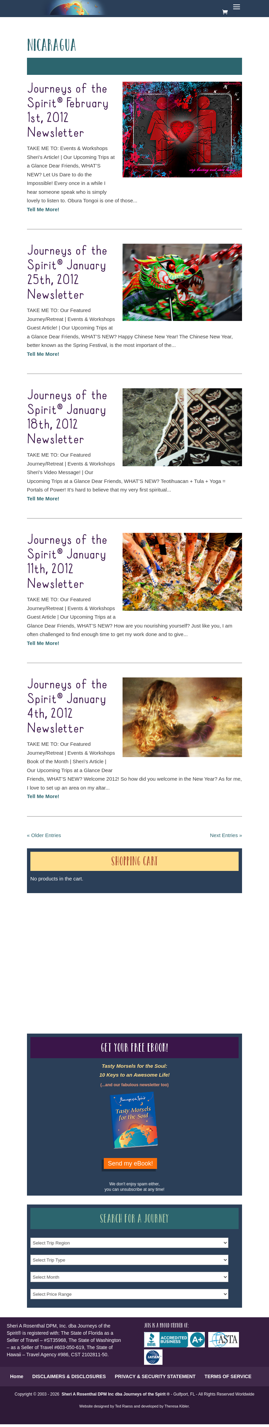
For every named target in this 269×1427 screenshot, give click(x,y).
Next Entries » (226, 835)
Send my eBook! (130, 1163)
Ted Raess (124, 1406)
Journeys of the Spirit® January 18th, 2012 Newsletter (67, 417)
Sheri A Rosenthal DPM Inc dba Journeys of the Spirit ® (115, 1394)
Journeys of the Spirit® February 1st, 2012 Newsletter (68, 111)
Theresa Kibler (177, 1406)
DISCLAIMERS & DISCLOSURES (69, 1376)
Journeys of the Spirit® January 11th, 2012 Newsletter (67, 562)
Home (16, 1376)
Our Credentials (129, 951)
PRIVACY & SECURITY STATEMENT (155, 1376)
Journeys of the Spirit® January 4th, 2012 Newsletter (67, 706)
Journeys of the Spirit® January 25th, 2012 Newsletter (67, 273)
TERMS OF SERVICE (227, 1376)
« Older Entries (44, 835)
